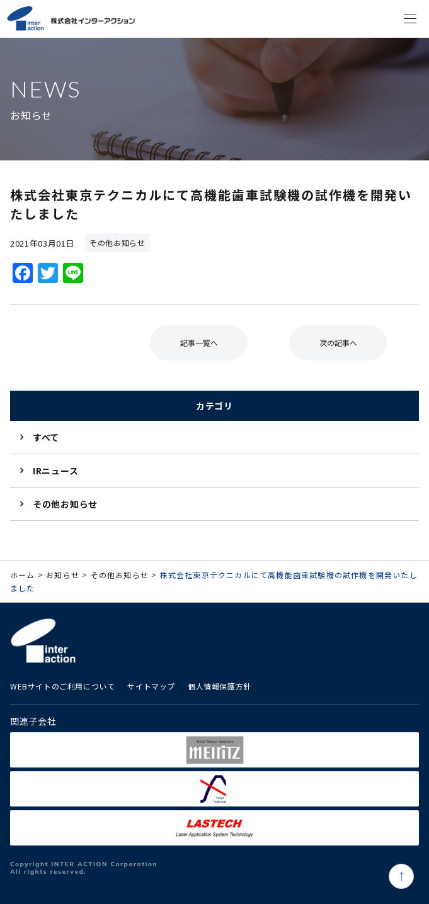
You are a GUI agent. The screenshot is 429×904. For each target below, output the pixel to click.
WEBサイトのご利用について (62, 686)
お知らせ (62, 574)
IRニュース (55, 470)
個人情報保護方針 (219, 686)
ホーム (22, 574)
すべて (46, 437)
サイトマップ (151, 686)
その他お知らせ (65, 504)
